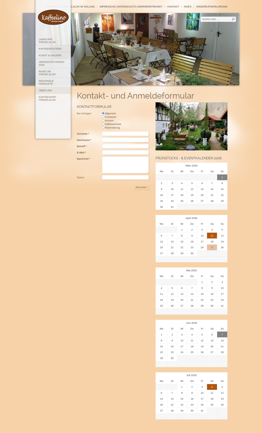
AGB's (187, 6)
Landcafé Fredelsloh (47, 41)
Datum (80, 177)
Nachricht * (83, 158)
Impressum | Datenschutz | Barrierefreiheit (131, 6)
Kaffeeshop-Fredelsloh (48, 98)
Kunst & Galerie (50, 55)
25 (212, 247)
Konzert (108, 120)
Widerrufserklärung (211, 6)
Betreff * (82, 146)
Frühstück (109, 116)
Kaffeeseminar (111, 124)
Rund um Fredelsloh (47, 73)
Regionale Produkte (46, 82)
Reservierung (111, 127)
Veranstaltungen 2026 (51, 63)
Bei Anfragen (84, 113)
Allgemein (109, 113)
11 (212, 235)
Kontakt (173, 6)
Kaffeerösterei (50, 48)
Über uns (45, 90)
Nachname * (84, 140)
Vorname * (83, 133)
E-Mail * (81, 152)
